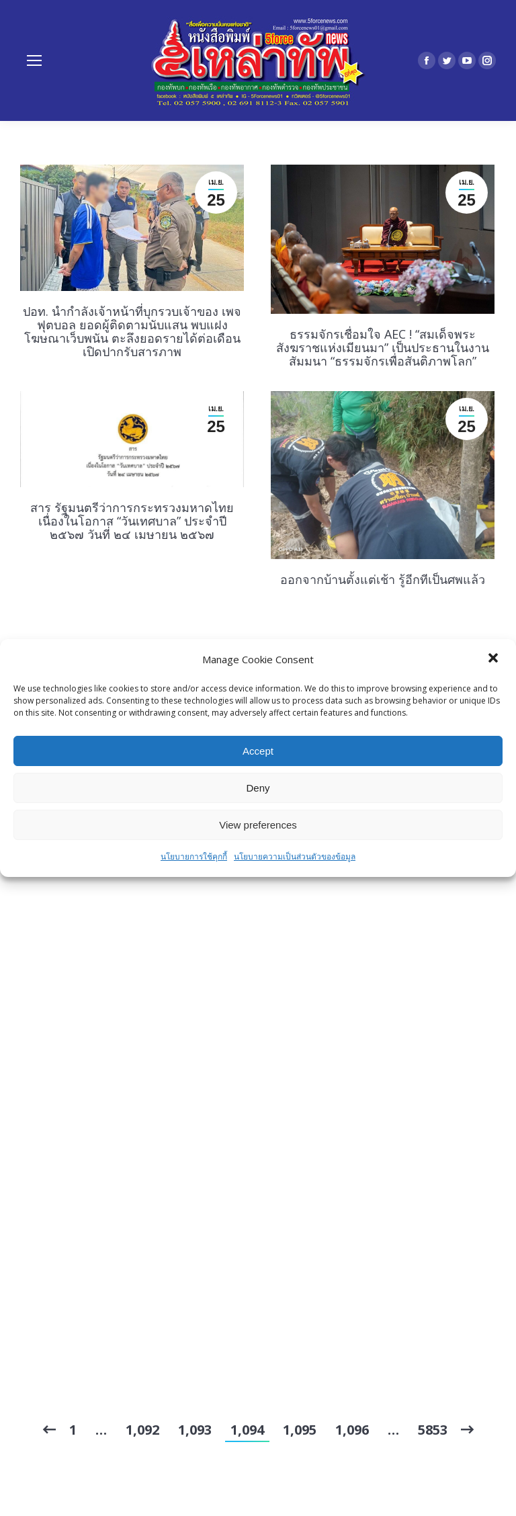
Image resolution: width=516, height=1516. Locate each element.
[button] (494, 659)
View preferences (258, 825)
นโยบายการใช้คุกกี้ (194, 856)
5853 (432, 1430)
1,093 (195, 1430)
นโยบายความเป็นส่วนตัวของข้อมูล (294, 856)
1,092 (142, 1430)
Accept (258, 751)
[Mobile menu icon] (34, 60)
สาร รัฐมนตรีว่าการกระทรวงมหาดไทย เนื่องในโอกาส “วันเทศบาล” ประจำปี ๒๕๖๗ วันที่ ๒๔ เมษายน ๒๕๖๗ (132, 520)
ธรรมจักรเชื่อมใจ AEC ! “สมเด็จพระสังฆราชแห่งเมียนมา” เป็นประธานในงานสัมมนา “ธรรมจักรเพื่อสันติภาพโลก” (382, 347)
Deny (257, 788)
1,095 (299, 1430)
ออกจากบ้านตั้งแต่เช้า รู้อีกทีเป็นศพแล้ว (382, 579)
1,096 (352, 1430)
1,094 (247, 1430)
